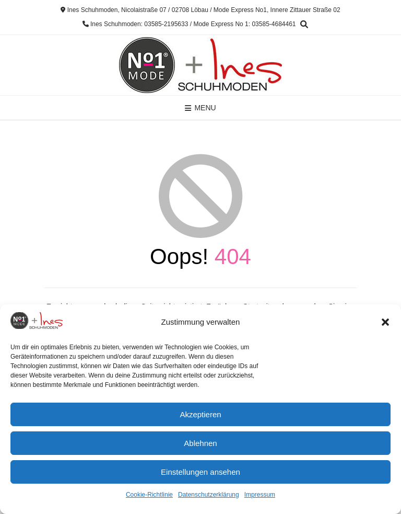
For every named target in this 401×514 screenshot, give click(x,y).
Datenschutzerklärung (208, 494)
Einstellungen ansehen (200, 471)
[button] (385, 322)
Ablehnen (200, 443)
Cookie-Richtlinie (149, 494)
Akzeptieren (200, 414)
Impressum (259, 494)
